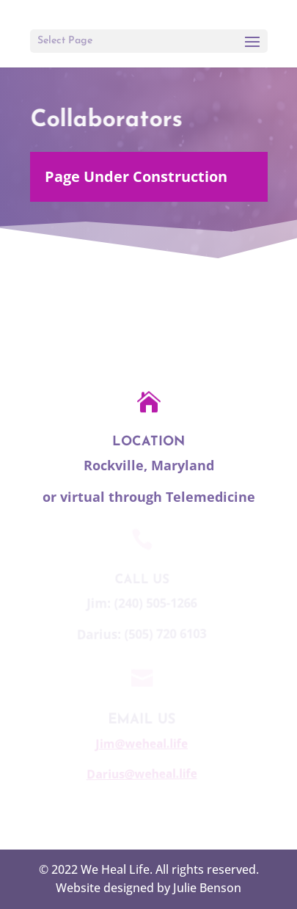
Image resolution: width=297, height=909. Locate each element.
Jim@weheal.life (140, 743)
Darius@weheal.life (139, 773)
